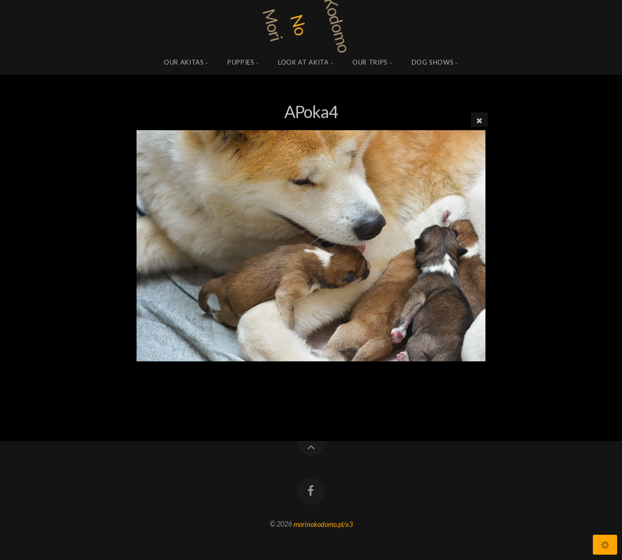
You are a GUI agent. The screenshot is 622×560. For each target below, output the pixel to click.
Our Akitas (184, 62)
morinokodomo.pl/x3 (323, 524)
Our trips (370, 62)
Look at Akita (303, 62)
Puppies (241, 62)
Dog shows (433, 62)
